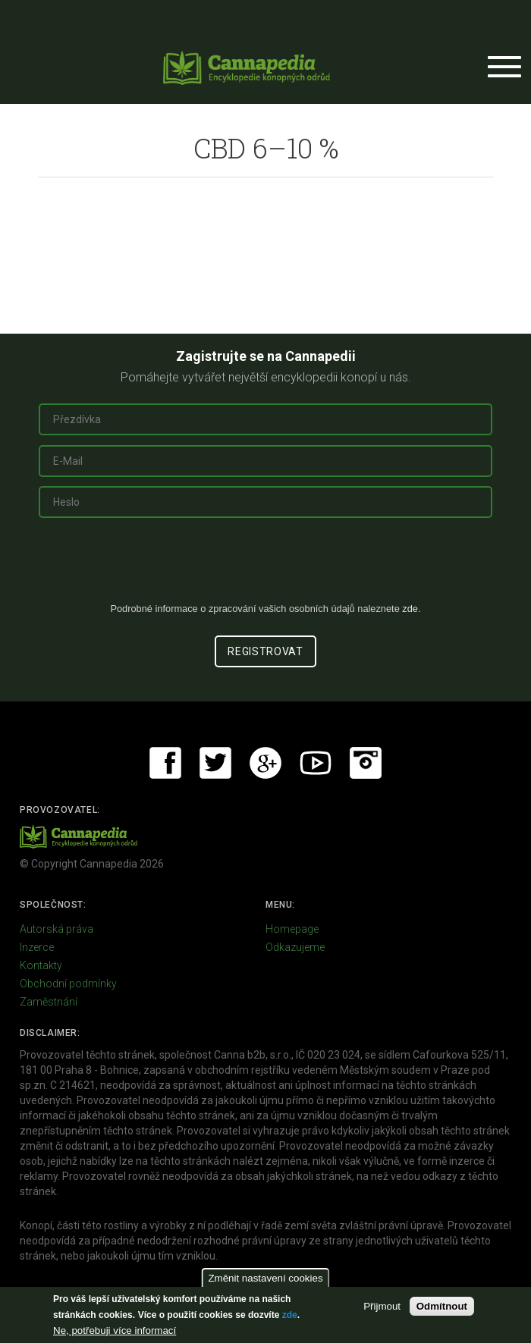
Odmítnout (441, 1306)
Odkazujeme (295, 947)
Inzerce (37, 947)
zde (289, 1315)
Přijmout (382, 1306)
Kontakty (41, 965)
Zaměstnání (48, 1002)
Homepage (292, 929)
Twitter (215, 763)
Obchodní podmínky (68, 983)
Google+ (265, 763)
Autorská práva (56, 929)
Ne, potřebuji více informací (114, 1330)
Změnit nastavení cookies (265, 1278)
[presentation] (265, 565)
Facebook (165, 763)
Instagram (366, 763)
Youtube (316, 763)
